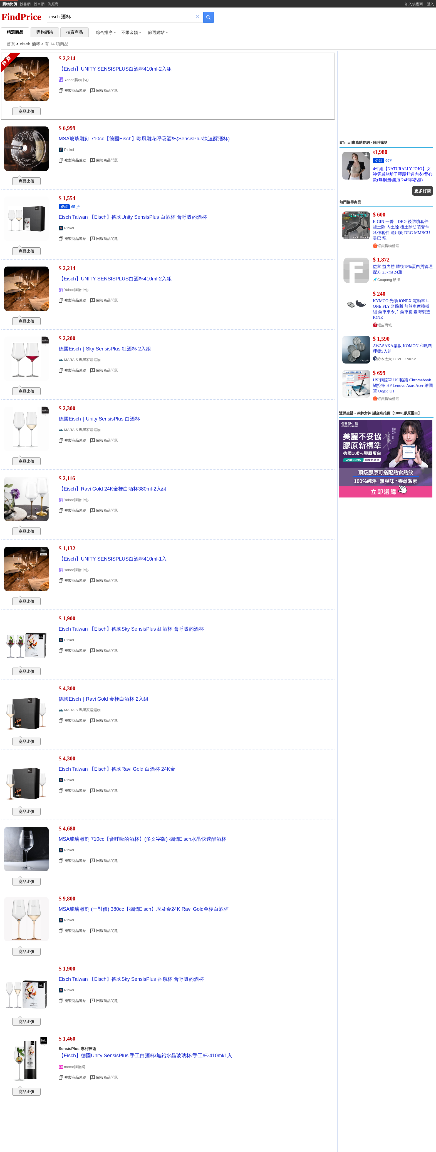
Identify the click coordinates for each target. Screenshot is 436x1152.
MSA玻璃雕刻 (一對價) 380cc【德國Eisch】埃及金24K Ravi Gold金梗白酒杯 (144, 909)
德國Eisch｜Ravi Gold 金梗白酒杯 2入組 (103, 699)
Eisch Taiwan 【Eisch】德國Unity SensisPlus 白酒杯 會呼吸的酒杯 (133, 217)
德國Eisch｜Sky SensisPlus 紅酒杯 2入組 (105, 349)
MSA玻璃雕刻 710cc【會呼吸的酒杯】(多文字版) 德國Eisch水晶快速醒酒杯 (142, 839)
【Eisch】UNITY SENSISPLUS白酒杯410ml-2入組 (115, 69)
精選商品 (15, 32)
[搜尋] (121, 16)
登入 (430, 4)
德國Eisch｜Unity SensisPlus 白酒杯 (99, 419)
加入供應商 (414, 4)
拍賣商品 (74, 32)
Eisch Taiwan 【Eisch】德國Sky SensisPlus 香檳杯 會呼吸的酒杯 (131, 979)
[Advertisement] (386, 96)
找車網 (39, 4)
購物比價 (10, 4)
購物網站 (44, 32)
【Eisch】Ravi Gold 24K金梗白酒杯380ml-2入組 (112, 489)
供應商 (53, 4)
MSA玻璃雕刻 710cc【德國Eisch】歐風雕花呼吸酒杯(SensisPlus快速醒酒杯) (144, 138)
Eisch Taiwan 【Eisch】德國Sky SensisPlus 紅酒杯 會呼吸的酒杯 (131, 629)
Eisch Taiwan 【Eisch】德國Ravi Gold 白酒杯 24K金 (117, 769)
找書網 (25, 4)
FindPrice (21, 17)
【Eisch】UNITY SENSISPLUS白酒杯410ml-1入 (113, 559)
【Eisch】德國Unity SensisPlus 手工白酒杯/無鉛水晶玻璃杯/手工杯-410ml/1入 (145, 1055)
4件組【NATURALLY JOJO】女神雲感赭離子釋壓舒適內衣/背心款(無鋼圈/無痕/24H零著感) (402, 174)
